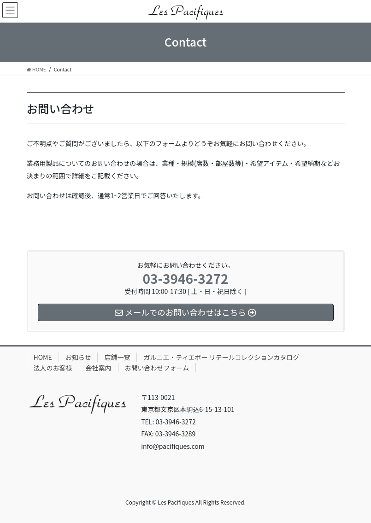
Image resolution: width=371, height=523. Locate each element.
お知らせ (78, 357)
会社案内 (99, 367)
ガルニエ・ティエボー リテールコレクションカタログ (221, 357)
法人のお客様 (53, 367)
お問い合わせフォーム (157, 367)
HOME (43, 357)
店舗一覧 (117, 357)
